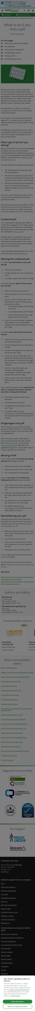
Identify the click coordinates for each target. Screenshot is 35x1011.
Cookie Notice (15, 996)
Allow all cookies (17, 1002)
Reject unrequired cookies (17, 1006)
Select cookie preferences (19, 990)
